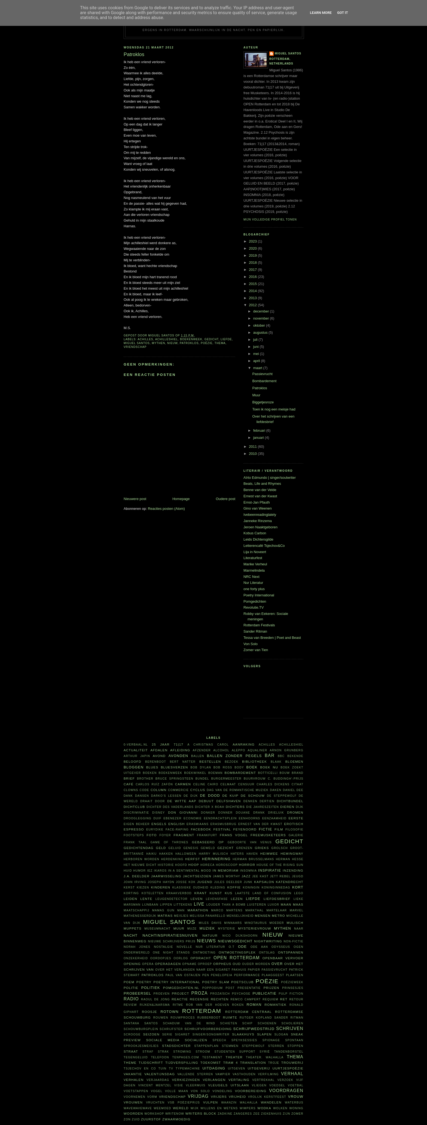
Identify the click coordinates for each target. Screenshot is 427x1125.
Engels (158, 824)
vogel (156, 1091)
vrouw (295, 1097)
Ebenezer (172, 818)
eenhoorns (249, 818)
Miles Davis (210, 922)
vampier (222, 1074)
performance (247, 975)
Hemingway (291, 853)
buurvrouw (255, 778)
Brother (145, 778)
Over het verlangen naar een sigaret (192, 969)
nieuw (172, 343)
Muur (256, 395)
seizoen (151, 1034)
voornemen (134, 1096)
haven (252, 853)
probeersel (137, 993)
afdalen (158, 750)
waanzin (229, 1102)
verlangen (214, 1079)
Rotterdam (201, 1011)
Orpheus (222, 963)
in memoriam (226, 870)
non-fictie (293, 941)
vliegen (259, 1085)
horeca (207, 864)
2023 (253, 241)
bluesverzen (174, 767)
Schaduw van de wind (189, 1023)
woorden (133, 1113)
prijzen (271, 987)
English (176, 824)
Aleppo (238, 750)
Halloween (185, 853)
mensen (263, 915)
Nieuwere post (135, 499)
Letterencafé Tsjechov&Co (264, 546)
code (144, 790)
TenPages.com (185, 1057)
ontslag (267, 952)
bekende (295, 756)
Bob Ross (222, 767)
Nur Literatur (253, 583)
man (181, 910)
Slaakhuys (243, 1034)
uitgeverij (259, 1068)
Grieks (262, 848)
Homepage (181, 499)
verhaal (292, 1073)
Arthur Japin (137, 756)
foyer (165, 835)
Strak (163, 1051)
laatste (242, 893)
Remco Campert (245, 999)
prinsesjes (292, 987)
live (199, 904)
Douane (243, 812)
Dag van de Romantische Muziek (238, 790)
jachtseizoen (197, 876)
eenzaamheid (274, 818)
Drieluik (276, 812)
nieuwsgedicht (235, 941)
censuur (246, 784)
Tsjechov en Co (140, 1068)
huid (128, 870)
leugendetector (171, 898)
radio (131, 999)
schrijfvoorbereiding (208, 1029)
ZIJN (286, 1113)
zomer (297, 1113)
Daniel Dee (293, 790)
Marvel (296, 910)
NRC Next (251, 577)
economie (193, 818)
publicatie (264, 993)
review (130, 1004)
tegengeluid (136, 1057)
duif (157, 818)
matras (165, 915)
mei (256, 354)
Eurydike (154, 829)
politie (131, 987)
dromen (295, 812)
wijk (195, 1108)
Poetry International (258, 595)
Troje (273, 1062)
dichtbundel (290, 801)
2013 (253, 298)
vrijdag (198, 1096)
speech (219, 1040)
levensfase (217, 898)
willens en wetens (219, 1108)
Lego (298, 893)
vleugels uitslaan (228, 1085)
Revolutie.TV (253, 607)
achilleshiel (166, 339)
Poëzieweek (292, 982)
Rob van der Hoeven (207, 1004)
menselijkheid (240, 915)
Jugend (204, 882)
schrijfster (171, 1029)
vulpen (210, 1102)
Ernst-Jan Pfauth (256, 502)
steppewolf (253, 1045)
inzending (293, 870)
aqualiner (257, 750)
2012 (253, 305)
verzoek (285, 1079)
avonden (178, 756)
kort (297, 887)
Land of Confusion (271, 893)
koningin (251, 887)
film (278, 829)
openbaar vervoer (283, 958)
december (261, 311)
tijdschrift (151, 1062)
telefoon (160, 1057)
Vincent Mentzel (154, 1085)
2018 (253, 262)
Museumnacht (157, 928)
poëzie (206, 343)
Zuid (136, 1119)
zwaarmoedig (176, 1119)
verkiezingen (186, 1079)
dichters (235, 806)
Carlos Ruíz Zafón (154, 784)
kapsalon (264, 882)
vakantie (133, 1074)
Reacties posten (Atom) (166, 509)
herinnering (216, 859)
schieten (228, 1023)
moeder (276, 922)
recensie (199, 999)
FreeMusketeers (268, 835)
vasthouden (244, 1074)
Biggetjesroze (263, 402)
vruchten (155, 1102)
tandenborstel (288, 1051)
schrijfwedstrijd (254, 1029)
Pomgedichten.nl (181, 987)
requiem (270, 999)
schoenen (267, 1023)
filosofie (294, 829)
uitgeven (236, 1068)
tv (171, 1068)
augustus (261, 332)
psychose (241, 993)
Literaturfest (252, 558)
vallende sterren (195, 1074)
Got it (342, 13)
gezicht (225, 848)
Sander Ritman (255, 631)
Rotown (169, 1012)
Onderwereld (137, 952)
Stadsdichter (176, 1045)
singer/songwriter (211, 1034)
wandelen (271, 1102)
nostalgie (163, 946)
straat (131, 1051)
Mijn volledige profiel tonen (270, 219)
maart (258, 368)
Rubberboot (209, 1017)
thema (220, 343)
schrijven (289, 1028)
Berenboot (155, 761)
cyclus (197, 790)
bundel (202, 778)
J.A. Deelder (137, 876)
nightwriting (268, 941)
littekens (183, 904)
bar (269, 755)
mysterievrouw (254, 928)
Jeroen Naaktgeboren (260, 527)
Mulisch (294, 922)
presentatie (249, 987)
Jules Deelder (228, 882)
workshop (154, 1113)
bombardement (240, 772)
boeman (215, 772)
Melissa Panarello (207, 915)
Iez (149, 870)
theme (130, 1062)
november (261, 318)
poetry (144, 982)
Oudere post (225, 499)
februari (259, 430)
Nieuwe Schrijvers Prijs (172, 941)
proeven (161, 993)
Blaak (276, 761)
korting (131, 893)
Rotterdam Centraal (248, 1011)
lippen (166, 904)
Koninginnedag (276, 887)
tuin (162, 1068)
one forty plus (254, 589)
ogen (298, 946)
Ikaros (160, 870)
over (277, 964)
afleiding (180, 750)
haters (237, 853)
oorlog (180, 958)
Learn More (321, 13)
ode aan (259, 946)
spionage (271, 1040)
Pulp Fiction (291, 993)
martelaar (276, 910)
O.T (231, 946)
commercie (178, 790)
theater (234, 1057)
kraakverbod (178, 893)
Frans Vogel (234, 835)
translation (253, 1062)
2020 (253, 248)
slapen (264, 1034)
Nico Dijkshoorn (240, 935)
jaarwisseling (166, 876)
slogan (281, 1034)
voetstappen (136, 1091)
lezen (237, 898)
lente (146, 898)
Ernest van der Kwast (260, 496)
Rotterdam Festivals (259, 625)
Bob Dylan (200, 767)
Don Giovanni (183, 812)
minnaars (233, 922)
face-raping (177, 829)
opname (189, 963)
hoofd (181, 864)
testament (212, 1057)
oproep (205, 963)
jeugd (297, 876)
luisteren (256, 904)
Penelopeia (221, 975)
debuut (206, 801)
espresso (134, 829)
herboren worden (141, 859)
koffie (234, 887)
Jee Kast (260, 876)
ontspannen (290, 952)
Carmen (183, 784)
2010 (253, 454)
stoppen (295, 1045)
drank (259, 812)
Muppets (133, 928)
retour (296, 999)
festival (222, 829)
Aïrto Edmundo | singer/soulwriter (269, 478)
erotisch (293, 824)
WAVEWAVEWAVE (138, 1108)
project (180, 993)
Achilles (145, 339)
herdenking (172, 859)
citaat (297, 784)
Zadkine (225, 1113)
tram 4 (230, 1062)
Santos (151, 1023)
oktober (259, 325)
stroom (203, 1051)
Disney (158, 812)
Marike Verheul (255, 564)
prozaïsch (220, 993)
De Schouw (253, 795)
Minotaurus (256, 922)
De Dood (210, 795)
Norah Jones (137, 946)
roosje (149, 1011)
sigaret (182, 1034)
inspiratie (269, 870)
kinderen (160, 887)
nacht (131, 935)
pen (205, 975)
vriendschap (135, 346)
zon (127, 1119)
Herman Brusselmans (253, 859)
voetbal (295, 1085)
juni (256, 347)
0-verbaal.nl (136, 744)
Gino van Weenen (257, 508)
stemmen (230, 1045)
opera (148, 963)
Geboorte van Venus (250, 842)
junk (248, 882)
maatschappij (137, 910)
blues (152, 767)
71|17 (179, 744)
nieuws (206, 941)
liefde (226, 339)
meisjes (181, 915)
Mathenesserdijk (140, 915)
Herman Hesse (289, 859)
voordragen (286, 1090)
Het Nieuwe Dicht (140, 864)
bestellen (210, 761)
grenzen (244, 848)
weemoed (162, 1108)
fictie (265, 829)
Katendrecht (289, 882)
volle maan (176, 1091)
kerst (129, 887)
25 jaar (161, 744)
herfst (192, 859)
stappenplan (206, 1045)
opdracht (200, 958)
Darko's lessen (166, 795)
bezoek (231, 761)
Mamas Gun (163, 910)
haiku (151, 853)
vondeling (222, 1091)
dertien (267, 801)
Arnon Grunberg (286, 750)
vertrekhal (263, 1079)
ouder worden (256, 963)
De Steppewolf (282, 795)
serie (167, 1034)
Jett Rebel (280, 876)
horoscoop (227, 864)
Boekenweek (191, 339)
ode (242, 947)
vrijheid (237, 1096)
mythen (158, 343)
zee (256, 1113)
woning (296, 1108)
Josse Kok (186, 882)
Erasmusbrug (224, 824)
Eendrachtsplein (220, 818)
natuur (210, 935)
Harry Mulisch (213, 853)
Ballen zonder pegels (234, 756)
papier (254, 969)
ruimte (230, 1017)
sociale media (162, 1040)
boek (252, 767)
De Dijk (191, 795)
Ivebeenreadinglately (259, 515)
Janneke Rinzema (257, 521)
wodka (264, 1108)
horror (247, 864)
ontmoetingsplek (237, 952)
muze (192, 928)
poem (129, 982)
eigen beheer (137, 824)
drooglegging (137, 818)
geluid (174, 848)
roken (238, 1004)
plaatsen (294, 975)
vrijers (219, 1096)
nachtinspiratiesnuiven (169, 935)
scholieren (292, 1023)
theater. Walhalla (264, 1057)
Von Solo (250, 644)
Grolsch (279, 848)
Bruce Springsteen (174, 778)
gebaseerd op (208, 842)
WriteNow (174, 1113)
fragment (183, 835)
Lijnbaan (150, 904)
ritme (178, 1004)
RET (283, 999)
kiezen (143, 887)
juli (256, 340)
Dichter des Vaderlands (170, 806)
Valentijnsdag (159, 1074)
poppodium (212, 987)
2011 (253, 447)
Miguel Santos (137, 343)
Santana (131, 1023)
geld (161, 848)
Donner (225, 812)
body (239, 767)
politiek (150, 988)
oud (237, 963)
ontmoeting (204, 952)
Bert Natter (183, 761)
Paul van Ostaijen (183, 975)
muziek (207, 928)
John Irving (135, 882)
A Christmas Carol (208, 744)
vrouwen (133, 1102)
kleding (218, 887)
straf (148, 1051)
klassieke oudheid (190, 887)
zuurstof (151, 1119)
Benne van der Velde (259, 490)
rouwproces (182, 1017)
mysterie (226, 928)
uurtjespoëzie (288, 1068)
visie (178, 1085)
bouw (285, 772)
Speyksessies (244, 1040)
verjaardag (158, 1079)
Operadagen (168, 963)
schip (247, 1023)
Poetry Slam (215, 982)
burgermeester (226, 778)
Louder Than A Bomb (226, 904)
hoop (193, 864)
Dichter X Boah (209, 806)
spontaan (294, 1040)
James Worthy (226, 876)
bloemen (294, 761)
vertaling (238, 1079)
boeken (150, 772)
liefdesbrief (277, 898)
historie (166, 864)
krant (200, 893)
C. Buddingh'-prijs (285, 778)
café (128, 784)
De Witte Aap (181, 801)
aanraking (244, 744)
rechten (220, 999)
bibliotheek (254, 761)
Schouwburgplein (141, 1029)
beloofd (132, 761)
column (158, 790)
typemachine (188, 1068)
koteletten (153, 893)
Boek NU (269, 767)
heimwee (269, 853)
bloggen (134, 767)
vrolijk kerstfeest (267, 1096)
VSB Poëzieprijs (184, 1102)
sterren (276, 1045)
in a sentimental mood (189, 870)
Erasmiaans (198, 824)
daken (275, 790)
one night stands (171, 952)
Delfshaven (228, 801)
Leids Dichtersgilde (258, 539)
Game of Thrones (169, 842)
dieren (287, 806)
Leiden (130, 898)
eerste (296, 818)
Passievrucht (262, 374)
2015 (253, 284)
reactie (180, 999)
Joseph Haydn (161, 882)
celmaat (228, 784)
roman (254, 1005)
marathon (197, 910)
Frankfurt (207, 835)
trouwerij (292, 1062)
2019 (253, 255)
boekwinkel (195, 772)
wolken (280, 1108)
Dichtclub (134, 806)
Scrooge (132, 1034)
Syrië (265, 1051)
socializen (196, 1040)
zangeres (243, 1113)
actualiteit (136, 750)
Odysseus (281, 946)
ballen (197, 756)
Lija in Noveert (254, 552)
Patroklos (189, 343)
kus (228, 893)
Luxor (273, 904)
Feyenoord (245, 829)
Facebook (201, 829)
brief (129, 778)
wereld (181, 1108)
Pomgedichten (254, 601)
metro (278, 915)
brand (297, 772)
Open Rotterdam (236, 957)
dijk (299, 806)
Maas (298, 904)
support (247, 1051)
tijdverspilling (181, 1062)
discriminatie (136, 812)
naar (298, 928)
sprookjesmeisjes (141, 1045)
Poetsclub (242, 982)
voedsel (277, 1085)
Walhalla (249, 1102)
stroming (182, 1051)
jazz (246, 876)
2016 (253, 277)
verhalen (134, 1079)
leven (197, 898)
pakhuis (239, 969)
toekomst (210, 1062)
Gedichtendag (139, 848)
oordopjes (160, 958)
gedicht (212, 339)
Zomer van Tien (255, 650)
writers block (200, 1113)
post (230, 987)
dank (128, 795)
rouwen (160, 1017)
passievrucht (274, 969)
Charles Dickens (273, 784)
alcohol (221, 750)
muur (178, 928)
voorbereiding (251, 1091)
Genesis (190, 848)
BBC (281, 756)
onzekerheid (136, 958)
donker (208, 812)
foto (152, 835)
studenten (225, 1051)
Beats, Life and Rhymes (262, 484)
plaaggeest (273, 975)
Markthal (254, 910)
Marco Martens (227, 910)
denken (250, 801)
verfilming (268, 1074)
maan (286, 904)
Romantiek (275, 1004)
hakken (166, 853)
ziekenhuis (271, 1113)
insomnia (248, 870)
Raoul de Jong (155, 999)
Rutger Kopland (256, 1017)
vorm (152, 1096)
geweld (208, 848)
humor (139, 870)
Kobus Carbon (254, 533)
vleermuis (196, 1085)
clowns (131, 790)
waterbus (294, 1102)
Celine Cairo (205, 784)
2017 (253, 270)
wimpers (248, 1108)
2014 (253, 291)
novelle (184, 946)
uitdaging (213, 1068)
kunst (215, 893)
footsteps (134, 835)
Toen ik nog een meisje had (273, 409)
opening (132, 963)
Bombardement (264, 381)
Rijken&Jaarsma (155, 1004)
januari (259, 438)
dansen (142, 795)
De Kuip (230, 795)
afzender (202, 750)
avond (159, 756)
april (257, 361)
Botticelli (267, 772)
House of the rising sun (280, 864)
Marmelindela (254, 570)
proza (199, 993)
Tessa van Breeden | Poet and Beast (272, 638)
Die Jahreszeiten (262, 806)
